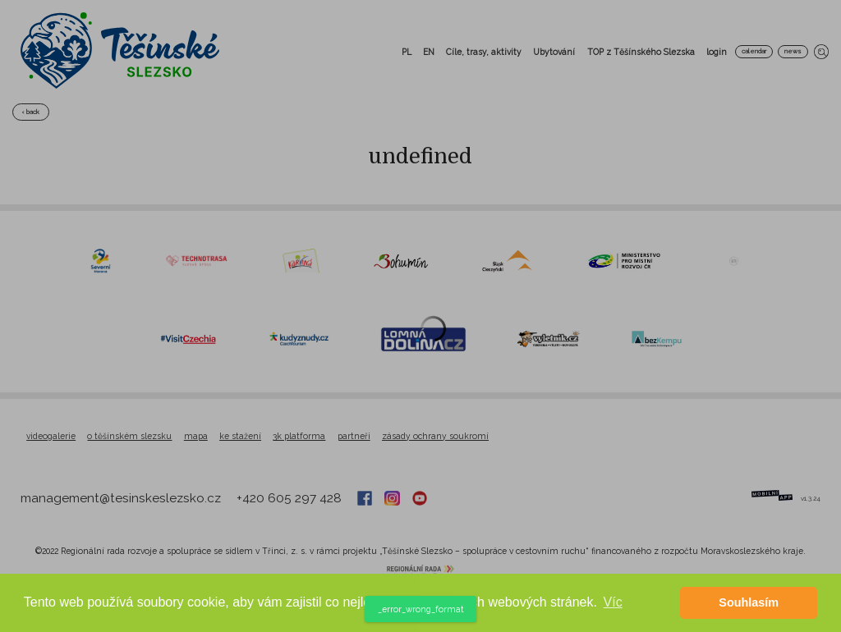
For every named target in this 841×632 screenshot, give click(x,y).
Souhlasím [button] (749, 602)
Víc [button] (613, 602)
